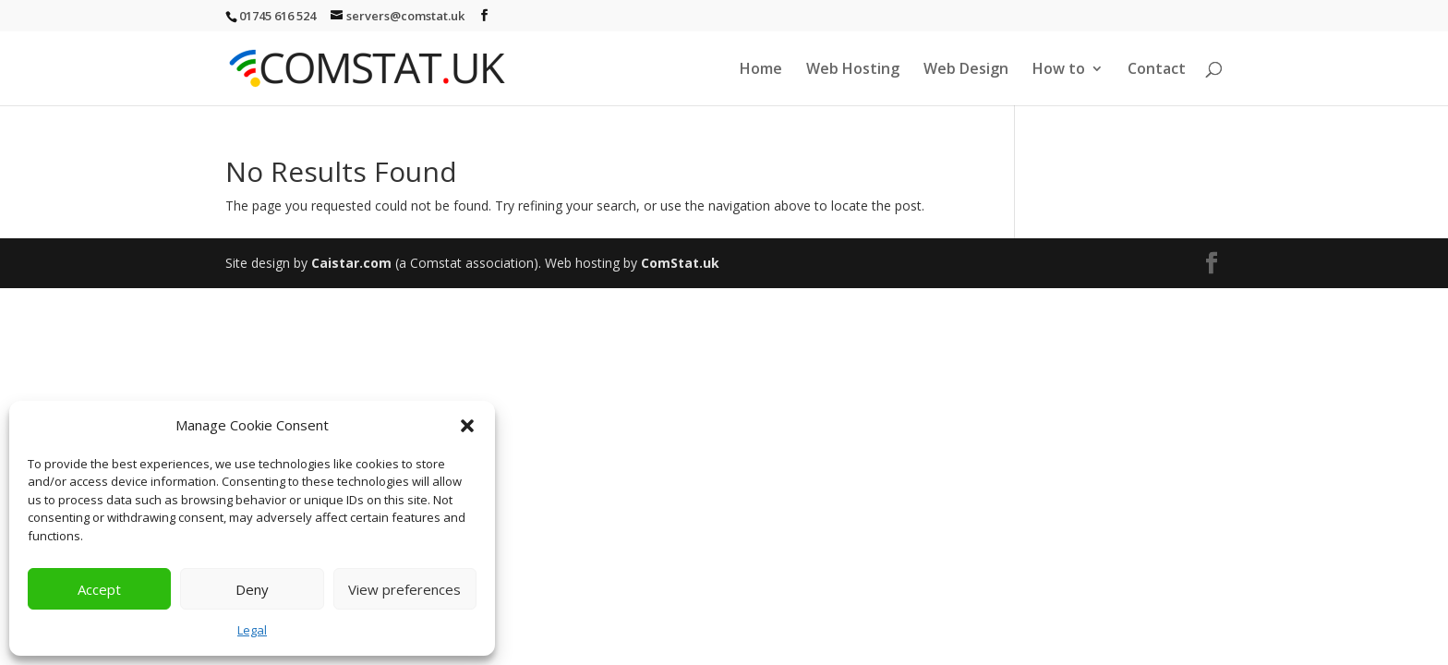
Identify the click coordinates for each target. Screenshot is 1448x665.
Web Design (965, 70)
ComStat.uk (680, 263)
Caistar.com (351, 263)
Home (761, 70)
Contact (1157, 70)
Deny (252, 589)
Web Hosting (852, 70)
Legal (252, 630)
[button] (467, 426)
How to (1058, 70)
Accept (99, 589)
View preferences (404, 589)
